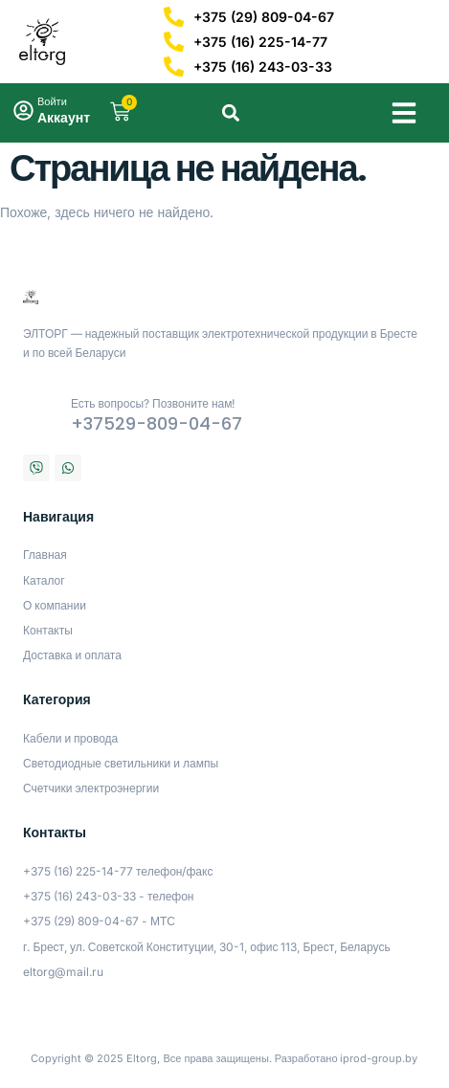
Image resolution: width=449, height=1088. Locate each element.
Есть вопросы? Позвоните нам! (153, 403)
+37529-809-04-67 (156, 423)
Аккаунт (63, 117)
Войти (52, 101)
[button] (404, 113)
